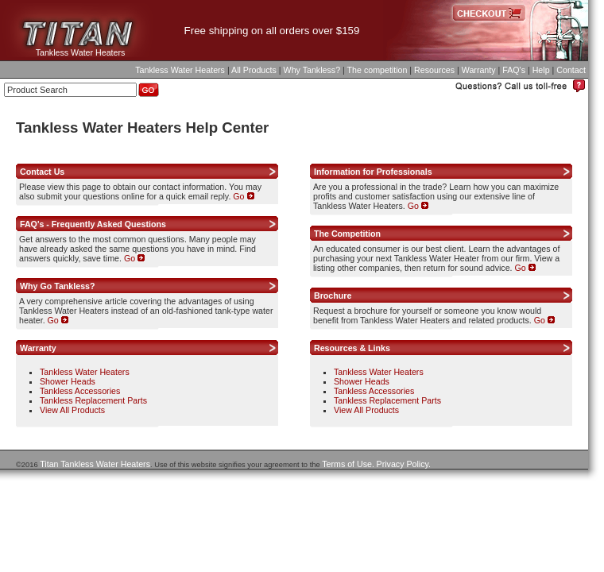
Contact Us (42, 171)
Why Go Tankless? (57, 286)
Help (541, 70)
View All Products (72, 410)
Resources (434, 70)
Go (243, 196)
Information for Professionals (373, 171)
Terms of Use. (348, 464)
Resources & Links (352, 348)
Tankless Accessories (80, 391)
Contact (571, 70)
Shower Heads (67, 381)
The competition (377, 70)
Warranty (479, 70)
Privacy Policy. (404, 464)
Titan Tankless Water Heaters (95, 464)
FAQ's (513, 70)
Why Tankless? (312, 70)
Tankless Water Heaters (81, 52)
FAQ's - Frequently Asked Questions (93, 224)
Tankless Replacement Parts (93, 400)
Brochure (332, 295)
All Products (254, 70)
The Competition (347, 233)
